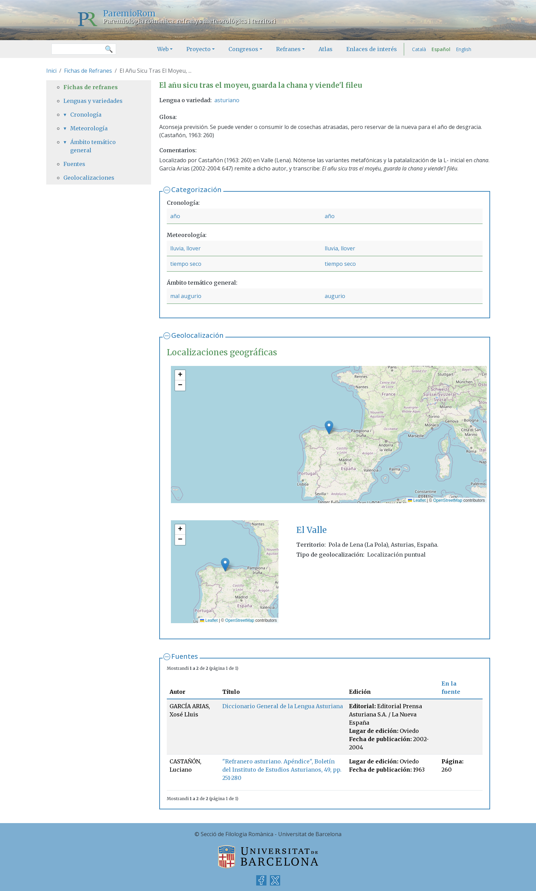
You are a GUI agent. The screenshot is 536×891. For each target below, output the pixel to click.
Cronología (85, 114)
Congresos (243, 49)
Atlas (326, 49)
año (175, 216)
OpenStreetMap (447, 500)
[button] (329, 427)
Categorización (196, 189)
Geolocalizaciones (88, 177)
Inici (51, 70)
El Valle (311, 530)
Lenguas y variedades (93, 100)
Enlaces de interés (371, 49)
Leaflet (416, 500)
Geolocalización (197, 335)
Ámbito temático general (93, 146)
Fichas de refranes (90, 87)
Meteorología (89, 128)
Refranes (288, 49)
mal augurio (185, 296)
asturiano (226, 100)
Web (163, 49)
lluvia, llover (185, 248)
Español (441, 49)
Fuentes (184, 656)
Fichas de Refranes (88, 70)
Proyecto (198, 49)
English (463, 49)
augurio (335, 296)
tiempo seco (185, 264)
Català (419, 49)
